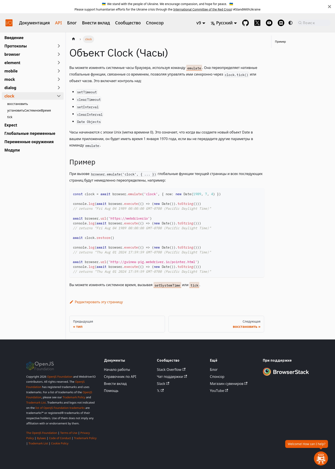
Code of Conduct (60, 438)
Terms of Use (68, 433)
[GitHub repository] (245, 23)
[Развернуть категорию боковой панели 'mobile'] (59, 71)
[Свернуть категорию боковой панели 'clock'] (59, 96)
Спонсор (155, 23)
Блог (72, 23)
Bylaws (41, 438)
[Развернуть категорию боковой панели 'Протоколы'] (59, 46)
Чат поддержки (172, 376)
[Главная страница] (73, 39)
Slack (163, 383)
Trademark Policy (74, 397)
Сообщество (128, 23)
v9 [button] (198, 23)
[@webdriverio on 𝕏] (257, 23)
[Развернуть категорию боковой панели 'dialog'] (59, 87)
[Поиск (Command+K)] (314, 23)
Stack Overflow (171, 369)
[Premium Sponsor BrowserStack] (286, 376)
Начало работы (117, 369)
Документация (34, 23)
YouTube (219, 390)
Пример (280, 41)
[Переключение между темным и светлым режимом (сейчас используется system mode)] (290, 22)
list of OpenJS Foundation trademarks (60, 408)
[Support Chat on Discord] (281, 23)
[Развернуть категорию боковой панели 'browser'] (59, 54)
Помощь (111, 390)
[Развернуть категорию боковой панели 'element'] (59, 62)
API (58, 23)
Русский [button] (222, 23)
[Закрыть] (329, 6)
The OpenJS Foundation (41, 433)
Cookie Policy (59, 443)
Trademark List (36, 402)
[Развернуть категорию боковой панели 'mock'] (59, 79)
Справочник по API (120, 376)
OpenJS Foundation (59, 377)
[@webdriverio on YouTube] (269, 23)
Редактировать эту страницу (96, 301)
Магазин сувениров (228, 383)
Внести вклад (96, 23)
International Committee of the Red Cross (202, 9)
